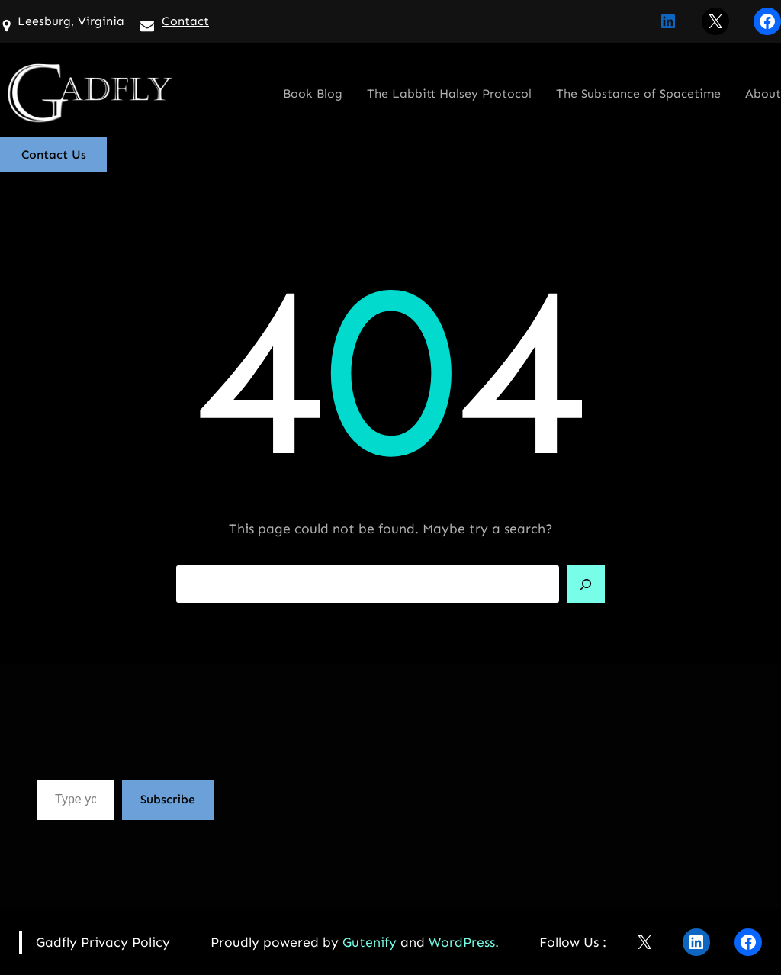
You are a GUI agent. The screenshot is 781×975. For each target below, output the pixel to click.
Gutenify (371, 942)
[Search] (586, 584)
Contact (185, 21)
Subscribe (167, 799)
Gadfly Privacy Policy (103, 942)
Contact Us (53, 154)
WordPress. (464, 942)
